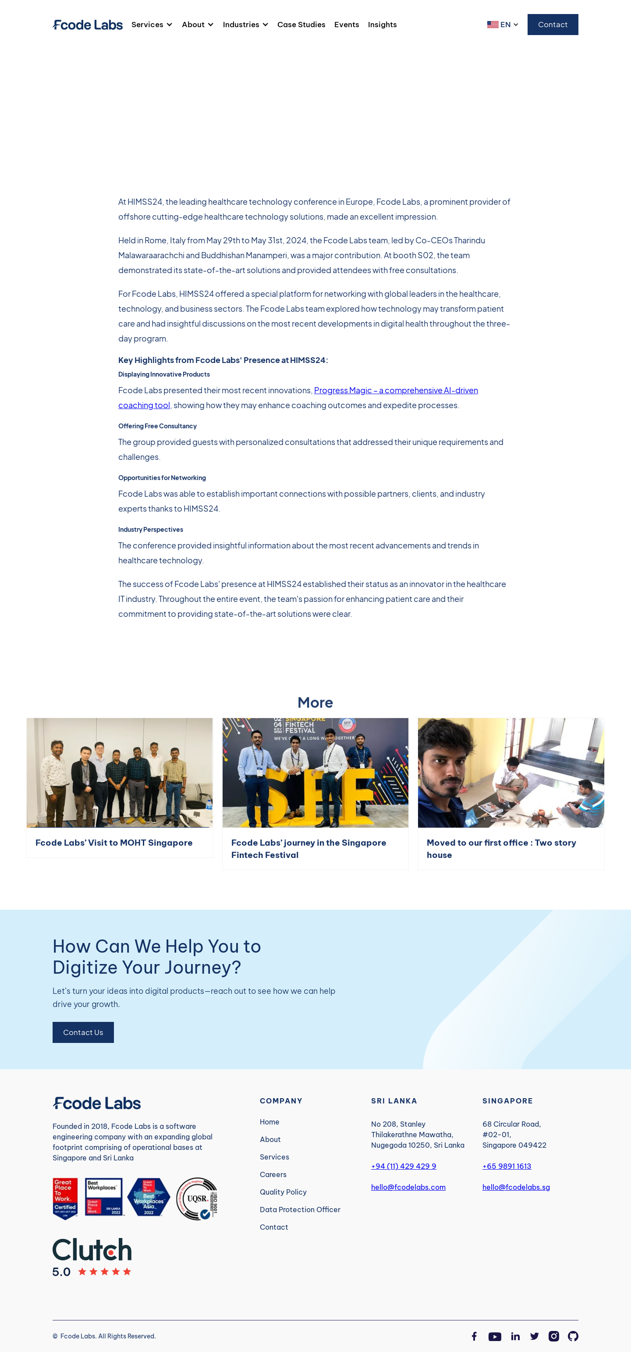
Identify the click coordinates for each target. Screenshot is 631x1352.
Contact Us (83, 1032)
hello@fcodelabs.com (408, 1187)
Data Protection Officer (300, 1209)
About (193, 24)
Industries (241, 24)
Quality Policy (283, 1192)
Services (147, 24)
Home (270, 1121)
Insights (382, 24)
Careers (273, 1174)
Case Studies (301, 24)
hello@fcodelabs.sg (516, 1187)
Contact (553, 24)
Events (346, 24)
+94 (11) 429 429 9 (403, 1166)
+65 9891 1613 (507, 1166)
